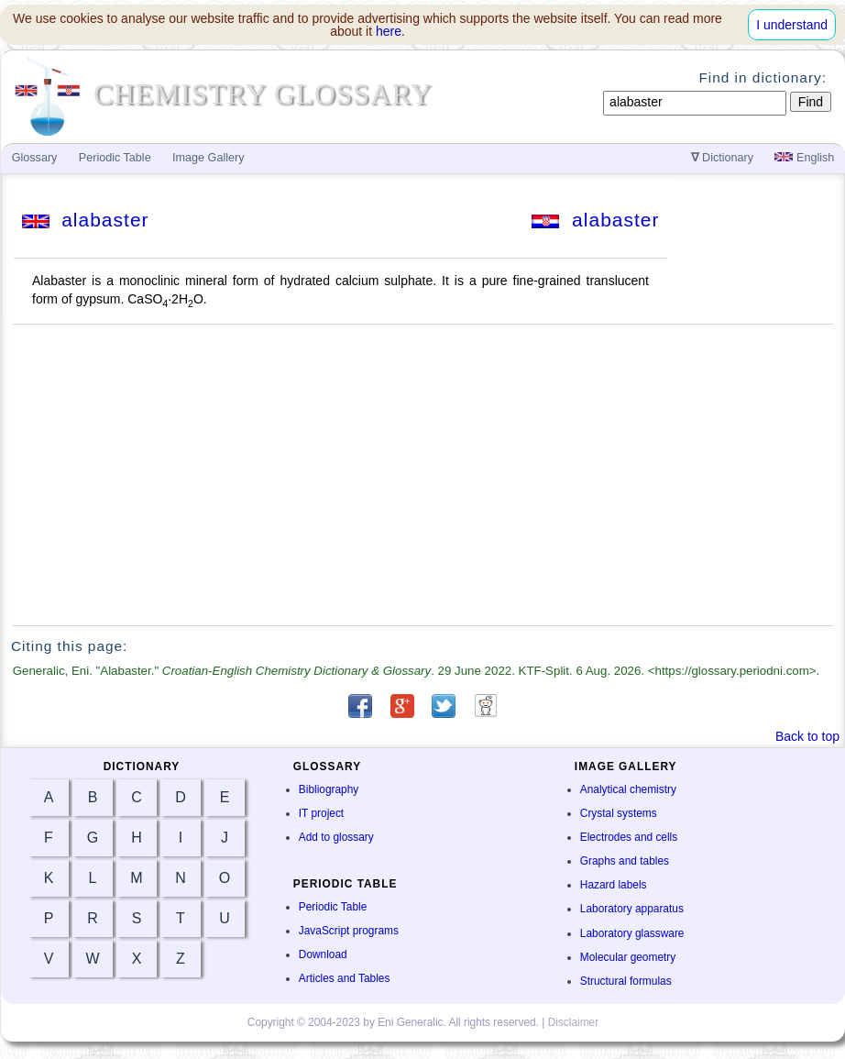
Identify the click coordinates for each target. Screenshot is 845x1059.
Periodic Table (333, 906)
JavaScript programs (349, 930)
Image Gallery (208, 157)
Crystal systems (618, 813)
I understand (792, 24)
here (388, 31)
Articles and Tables (344, 978)
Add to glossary (336, 837)
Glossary (35, 157)
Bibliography (328, 789)
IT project (321, 813)
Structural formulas (626, 981)
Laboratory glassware (632, 933)
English (804, 157)
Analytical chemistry (628, 789)
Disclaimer (573, 1022)
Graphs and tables (624, 861)
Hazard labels (613, 884)
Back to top (807, 736)
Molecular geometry (627, 957)
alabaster (85, 219)
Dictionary (722, 157)
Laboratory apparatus (632, 908)
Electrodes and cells (628, 837)
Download (323, 954)
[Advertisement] (423, 475)
